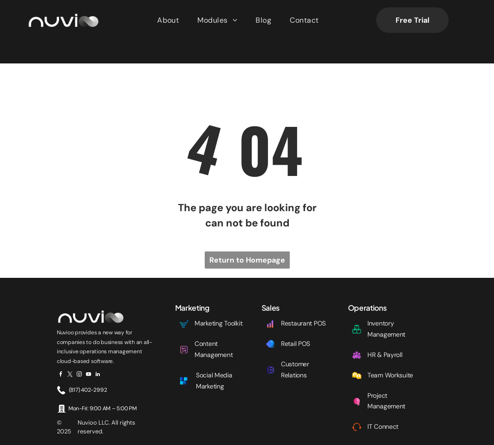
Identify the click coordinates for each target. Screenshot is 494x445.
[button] (217, 20)
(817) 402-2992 (88, 366)
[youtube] (88, 352)
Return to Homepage (247, 237)
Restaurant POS (303, 300)
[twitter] (70, 352)
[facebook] (61, 352)
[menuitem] (168, 20)
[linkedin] (98, 352)
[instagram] (79, 352)
